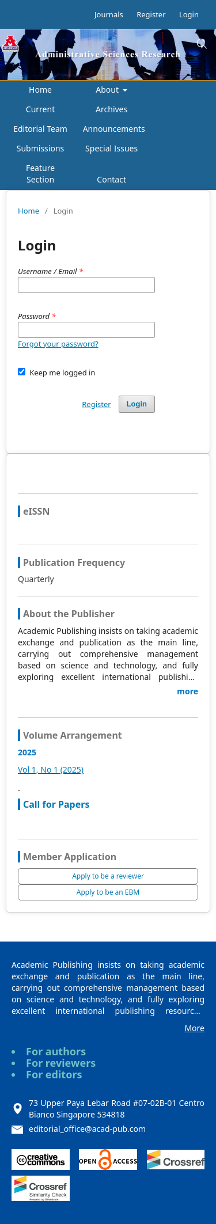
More (194, 1027)
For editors (54, 1074)
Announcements (114, 128)
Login (189, 14)
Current (40, 109)
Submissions (41, 148)
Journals (108, 14)
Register (151, 14)
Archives (111, 109)
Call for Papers (56, 804)
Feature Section (40, 173)
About (108, 89)
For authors (56, 1051)
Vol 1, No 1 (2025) (51, 769)
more (187, 691)
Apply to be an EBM (108, 892)
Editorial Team (40, 128)
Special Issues (111, 148)
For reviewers (61, 1063)
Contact (111, 179)
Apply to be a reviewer (108, 876)
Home (40, 89)
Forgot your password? (58, 344)
